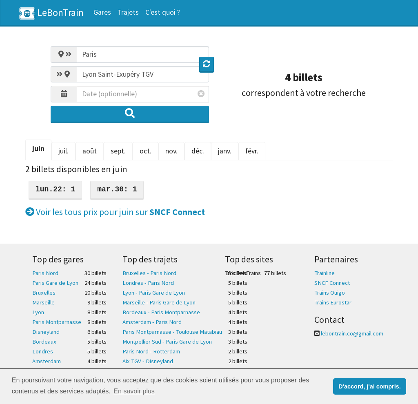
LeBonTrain (51, 13)
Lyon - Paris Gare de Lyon (153, 292)
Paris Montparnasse (56, 322)
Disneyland (46, 331)
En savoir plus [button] (134, 391)
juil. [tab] (63, 151)
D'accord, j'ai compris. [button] (369, 386)
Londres (42, 351)
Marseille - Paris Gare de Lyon (159, 302)
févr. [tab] (251, 151)
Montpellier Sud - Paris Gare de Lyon (167, 341)
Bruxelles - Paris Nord (149, 273)
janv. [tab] (224, 151)
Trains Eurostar (332, 302)
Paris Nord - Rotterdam (151, 351)
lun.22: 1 (55, 189)
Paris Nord (45, 273)
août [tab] (89, 151)
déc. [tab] (197, 151)
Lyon (38, 312)
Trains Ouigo (329, 292)
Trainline (324, 273)
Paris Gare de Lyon (55, 282)
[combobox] (143, 54)
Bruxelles (44, 292)
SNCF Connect (332, 282)
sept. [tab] (118, 151)
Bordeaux (44, 341)
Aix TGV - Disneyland (147, 361)
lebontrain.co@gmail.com (352, 333)
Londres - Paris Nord (148, 282)
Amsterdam (46, 361)
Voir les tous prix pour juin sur (115, 212)
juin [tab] (38, 148)
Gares (102, 12)
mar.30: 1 (117, 189)
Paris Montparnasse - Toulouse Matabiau (172, 331)
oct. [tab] (145, 151)
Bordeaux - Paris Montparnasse (161, 312)
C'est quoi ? (162, 12)
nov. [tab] (171, 151)
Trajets (128, 12)
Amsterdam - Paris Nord (152, 322)
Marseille (43, 302)
